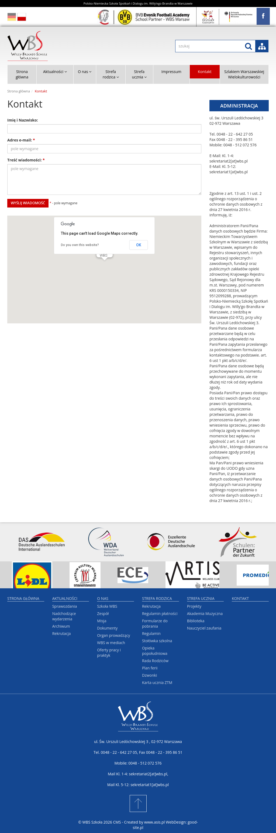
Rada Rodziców (155, 660)
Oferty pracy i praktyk (109, 652)
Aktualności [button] (55, 71)
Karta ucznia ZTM (157, 682)
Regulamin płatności (160, 613)
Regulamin (151, 633)
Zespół (103, 613)
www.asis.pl (154, 822)
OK (138, 245)
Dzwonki (149, 675)
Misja (101, 620)
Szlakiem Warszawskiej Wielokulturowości (244, 74)
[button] (104, 265)
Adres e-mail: (21, 140)
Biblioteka (196, 620)
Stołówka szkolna (157, 640)
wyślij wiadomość (28, 203)
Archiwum (61, 626)
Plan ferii (149, 667)
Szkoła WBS (107, 606)
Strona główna (22, 74)
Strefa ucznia (201, 598)
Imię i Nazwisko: (22, 120)
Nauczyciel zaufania (204, 628)
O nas (102, 598)
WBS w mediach (111, 642)
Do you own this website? (80, 245)
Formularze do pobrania (155, 623)
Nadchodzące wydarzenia (64, 616)
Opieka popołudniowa (154, 650)
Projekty (194, 606)
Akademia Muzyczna (205, 613)
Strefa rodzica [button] (111, 74)
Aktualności (64, 598)
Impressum (171, 71)
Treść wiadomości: (26, 160)
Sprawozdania (64, 606)
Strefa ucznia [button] (139, 74)
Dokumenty (107, 628)
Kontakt (205, 71)
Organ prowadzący (113, 635)
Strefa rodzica (157, 598)
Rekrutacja (61, 633)
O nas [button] (84, 71)
